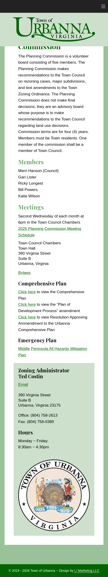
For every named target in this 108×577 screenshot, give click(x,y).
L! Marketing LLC (86, 570)
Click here (27, 292)
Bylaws (24, 272)
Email (23, 384)
